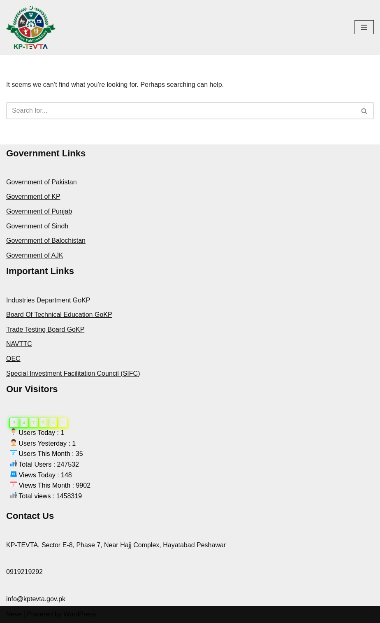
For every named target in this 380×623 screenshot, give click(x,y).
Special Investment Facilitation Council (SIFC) (73, 373)
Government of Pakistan (41, 182)
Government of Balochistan (46, 240)
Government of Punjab (39, 211)
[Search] (180, 110)
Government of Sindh (37, 226)
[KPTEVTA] (31, 27)
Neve (13, 614)
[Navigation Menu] (364, 27)
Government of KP (33, 196)
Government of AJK (34, 255)
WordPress (79, 614)
